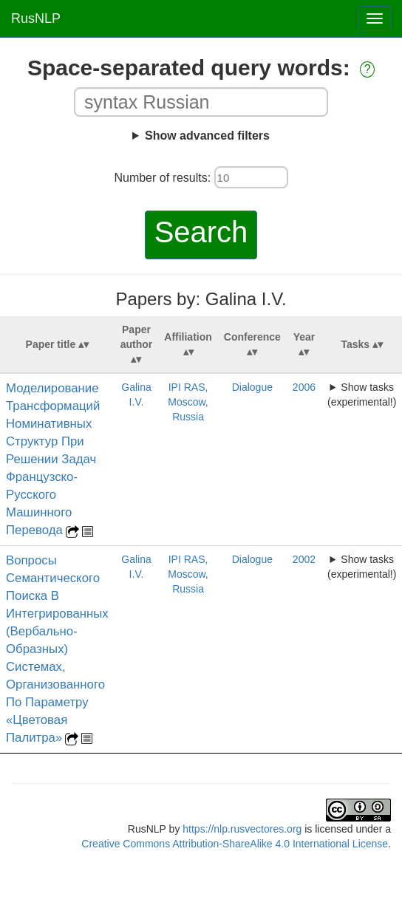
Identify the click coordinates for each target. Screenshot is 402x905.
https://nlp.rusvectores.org (242, 829)
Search (201, 232)
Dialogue (252, 387)
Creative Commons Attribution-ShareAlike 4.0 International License (234, 844)
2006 (304, 387)
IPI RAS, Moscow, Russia (188, 402)
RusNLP (36, 18)
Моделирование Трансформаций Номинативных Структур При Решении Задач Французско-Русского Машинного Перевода (53, 459)
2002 (304, 559)
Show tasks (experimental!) (361, 394)
